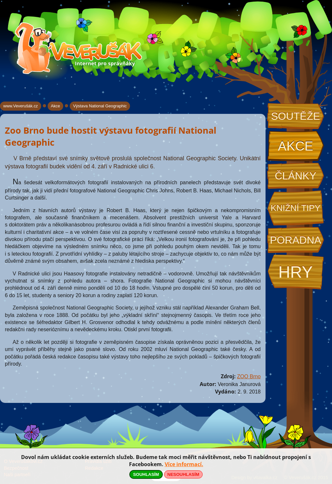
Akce (295, 146)
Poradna (295, 240)
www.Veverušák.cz (20, 105)
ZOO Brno (249, 376)
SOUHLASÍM (146, 474)
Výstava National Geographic (100, 105)
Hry (295, 272)
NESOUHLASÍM (183, 474)
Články (295, 176)
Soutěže (295, 116)
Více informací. (184, 464)
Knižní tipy (296, 208)
